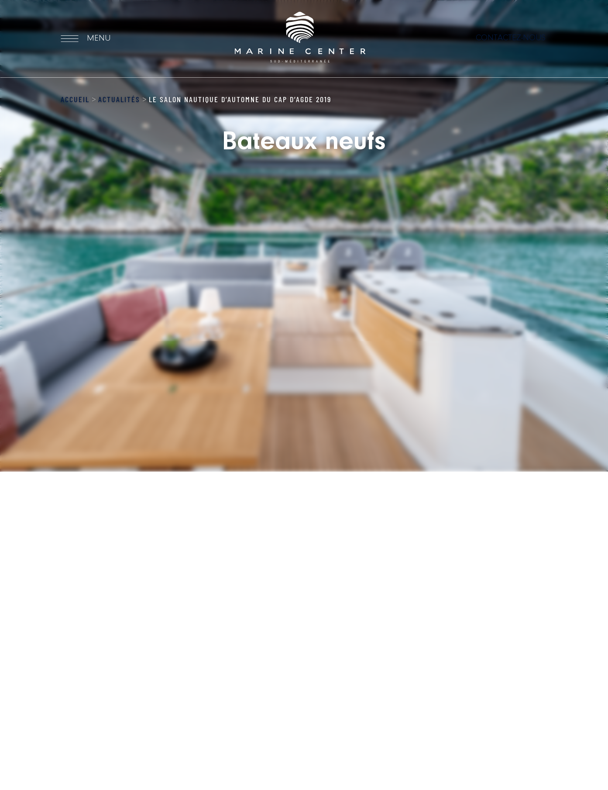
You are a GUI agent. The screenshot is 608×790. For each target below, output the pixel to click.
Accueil (75, 99)
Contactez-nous (511, 38)
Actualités (119, 99)
